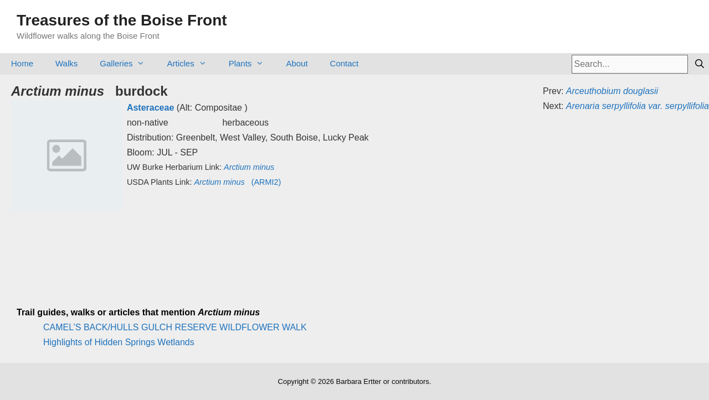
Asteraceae (150, 107)
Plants (252, 63)
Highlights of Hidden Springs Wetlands (118, 342)
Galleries (128, 63)
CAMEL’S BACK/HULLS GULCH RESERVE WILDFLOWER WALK (175, 327)
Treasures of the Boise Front (122, 20)
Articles (192, 63)
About (296, 63)
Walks (66, 63)
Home (22, 63)
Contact (344, 63)
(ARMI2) (237, 182)
